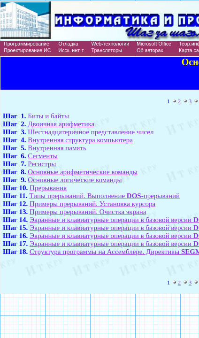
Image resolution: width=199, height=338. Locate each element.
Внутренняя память (57, 148)
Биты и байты (48, 116)
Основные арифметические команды (83, 172)
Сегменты (43, 156)
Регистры (42, 164)
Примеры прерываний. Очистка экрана (88, 211)
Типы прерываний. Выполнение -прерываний (104, 196)
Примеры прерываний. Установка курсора (92, 203)
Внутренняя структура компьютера (80, 140)
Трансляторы (107, 50)
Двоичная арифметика (61, 124)
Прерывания (48, 188)
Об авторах (150, 50)
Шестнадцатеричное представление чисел (90, 132)
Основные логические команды (75, 180)
